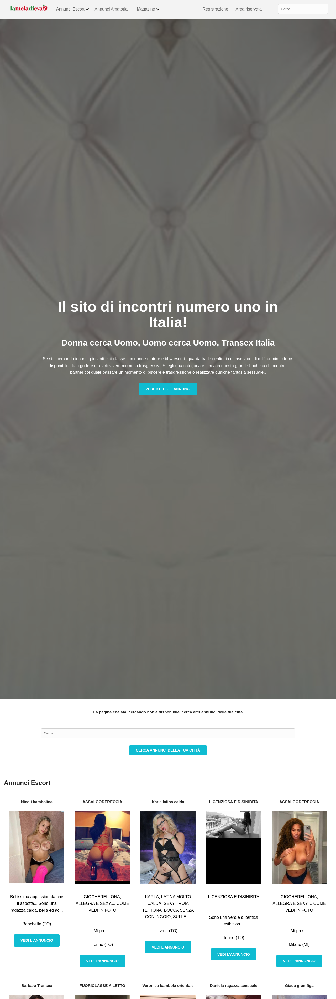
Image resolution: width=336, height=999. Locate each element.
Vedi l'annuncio (36, 940)
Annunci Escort (73, 9)
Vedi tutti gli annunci (167, 389)
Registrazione (215, 9)
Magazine (148, 9)
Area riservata (248, 9)
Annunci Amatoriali (112, 9)
